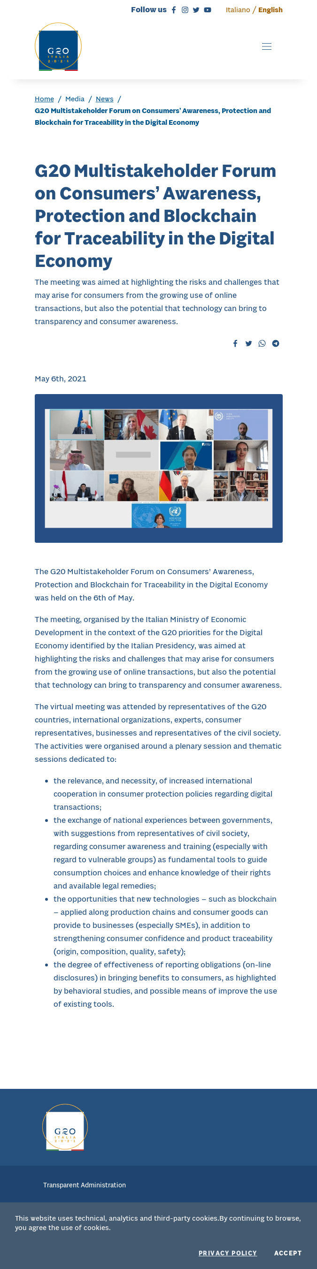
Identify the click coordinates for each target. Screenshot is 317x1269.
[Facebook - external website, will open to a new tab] (172, 9)
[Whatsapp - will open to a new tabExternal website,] (262, 343)
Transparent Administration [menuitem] (84, 1185)
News (105, 98)
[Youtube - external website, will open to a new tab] (206, 9)
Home (44, 98)
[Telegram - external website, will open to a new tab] (275, 343)
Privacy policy (228, 1253)
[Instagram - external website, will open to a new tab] (183, 9)
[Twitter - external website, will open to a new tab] (195, 9)
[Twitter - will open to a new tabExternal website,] (249, 343)
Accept (288, 1253)
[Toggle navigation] (266, 46)
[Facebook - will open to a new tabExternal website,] (235, 343)
